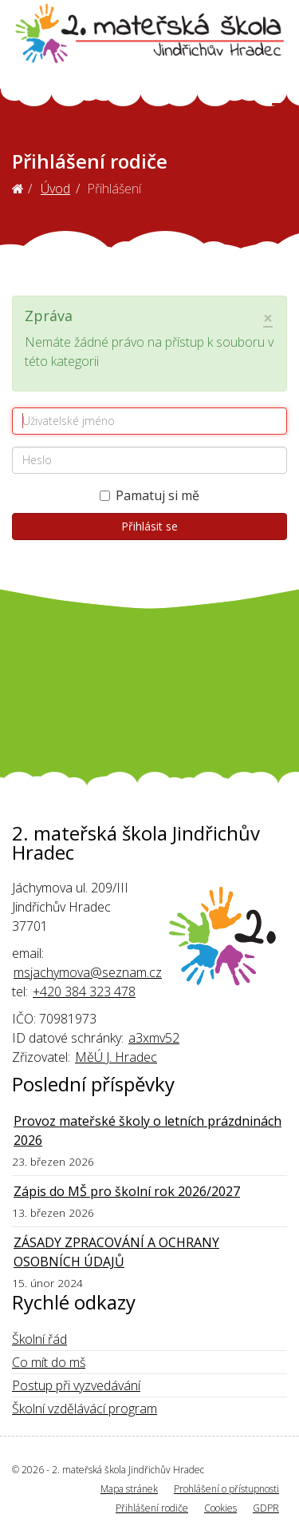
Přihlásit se (149, 526)
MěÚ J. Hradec (116, 1057)
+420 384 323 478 (84, 991)
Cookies (220, 1508)
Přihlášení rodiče (152, 1508)
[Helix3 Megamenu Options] (278, 108)
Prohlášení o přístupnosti (226, 1489)
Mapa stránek (129, 1489)
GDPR (266, 1508)
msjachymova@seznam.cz (88, 972)
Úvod (55, 188)
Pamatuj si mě (149, 495)
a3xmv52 (153, 1038)
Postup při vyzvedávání (76, 1385)
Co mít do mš (48, 1362)
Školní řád (39, 1339)
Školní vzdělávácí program (84, 1408)
